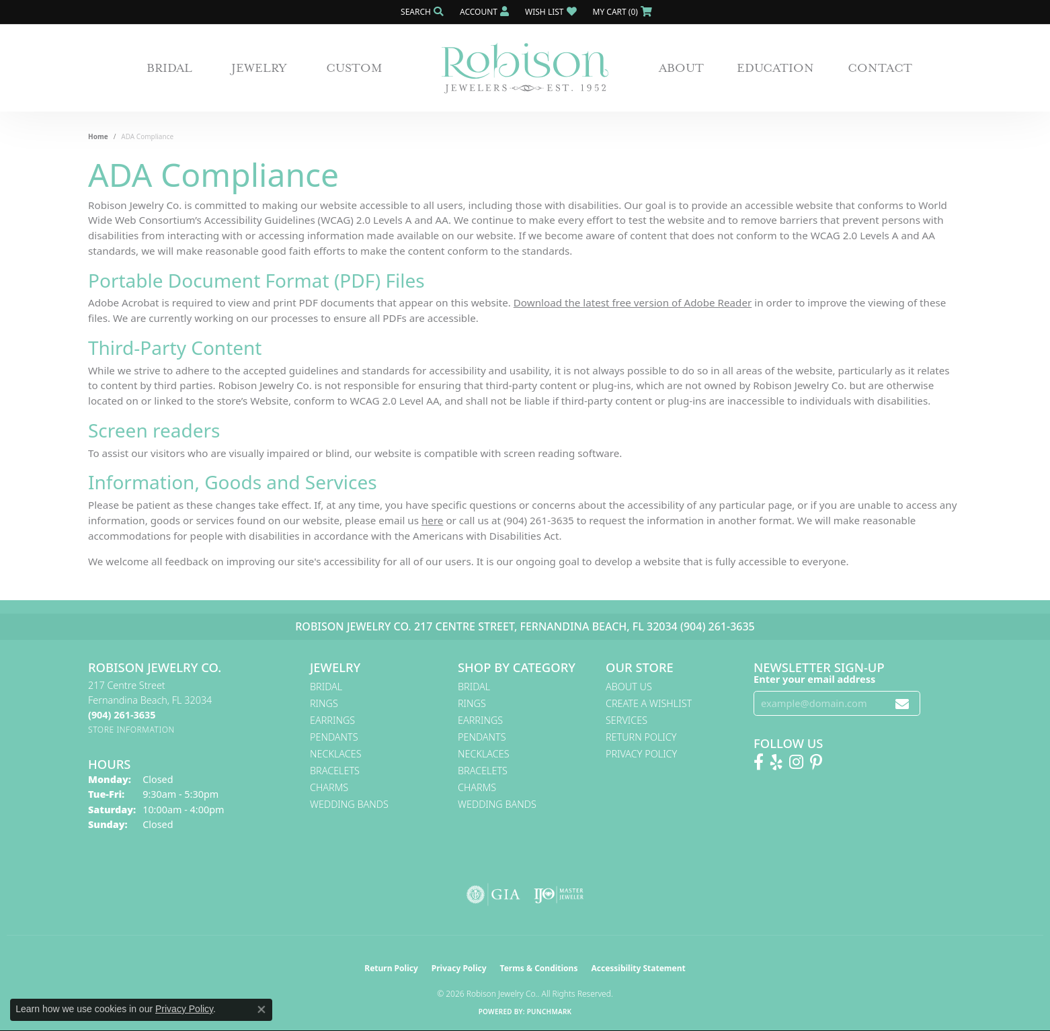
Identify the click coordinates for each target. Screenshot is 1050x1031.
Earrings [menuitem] (332, 720)
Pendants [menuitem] (334, 737)
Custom (354, 67)
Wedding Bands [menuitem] (349, 804)
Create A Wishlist (649, 703)
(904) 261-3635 (717, 626)
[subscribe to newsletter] (902, 703)
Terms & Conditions (539, 968)
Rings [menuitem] (324, 703)
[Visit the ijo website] (559, 894)
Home (98, 136)
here (432, 520)
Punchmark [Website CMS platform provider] (549, 1011)
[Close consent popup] (261, 1009)
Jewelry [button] (259, 67)
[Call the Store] (121, 714)
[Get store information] (131, 729)
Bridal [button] (169, 67)
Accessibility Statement (638, 968)
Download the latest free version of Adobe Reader (633, 302)
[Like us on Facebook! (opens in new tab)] (759, 762)
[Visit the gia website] (493, 894)
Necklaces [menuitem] (336, 753)
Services (626, 720)
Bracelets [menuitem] (335, 770)
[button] (421, 12)
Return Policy (641, 737)
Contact (880, 67)
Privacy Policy (641, 753)
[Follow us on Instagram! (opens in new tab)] (796, 762)
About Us (629, 686)
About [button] (681, 67)
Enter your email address (814, 679)
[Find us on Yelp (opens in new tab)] (776, 762)
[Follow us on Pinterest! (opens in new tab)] (816, 762)
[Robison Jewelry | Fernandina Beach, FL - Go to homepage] (525, 68)
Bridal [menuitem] (326, 686)
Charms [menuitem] (329, 787)
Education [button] (775, 67)
